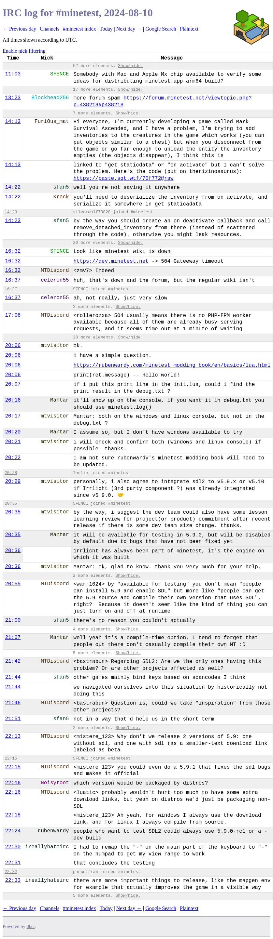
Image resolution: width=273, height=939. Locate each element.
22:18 (13, 815)
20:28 (11, 472)
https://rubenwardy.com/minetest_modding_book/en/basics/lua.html (171, 365)
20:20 (13, 432)
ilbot (31, 926)
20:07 (13, 384)
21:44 (13, 677)
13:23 (13, 98)
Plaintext (189, 29)
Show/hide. (130, 65)
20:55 (13, 584)
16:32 (13, 251)
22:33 (13, 880)
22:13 (13, 736)
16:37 (13, 280)
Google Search (160, 29)
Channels (49, 29)
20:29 (13, 481)
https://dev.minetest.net (110, 261)
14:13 (13, 122)
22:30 (13, 847)
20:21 (13, 442)
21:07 (13, 638)
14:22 (13, 187)
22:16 (13, 783)
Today (106, 29)
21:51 (13, 719)
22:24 (13, 831)
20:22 (13, 458)
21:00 (13, 620)
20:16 (13, 400)
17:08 (13, 315)
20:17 (13, 416)
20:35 (11, 503)
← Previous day (19, 29)
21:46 (13, 703)
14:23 (11, 212)
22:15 (11, 758)
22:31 (13, 863)
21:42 (13, 661)
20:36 (13, 551)
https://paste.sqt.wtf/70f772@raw (123, 178)
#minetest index (79, 29)
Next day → (129, 29)
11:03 (13, 74)
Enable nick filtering (24, 51)
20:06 (13, 346)
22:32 (11, 871)
